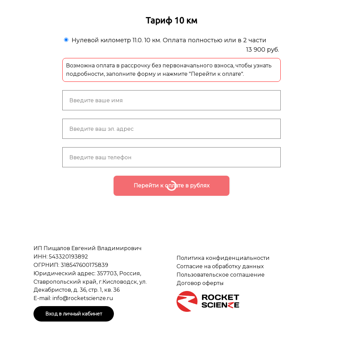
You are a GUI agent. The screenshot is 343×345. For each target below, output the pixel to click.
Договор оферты (200, 283)
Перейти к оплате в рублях (171, 185)
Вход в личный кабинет (73, 314)
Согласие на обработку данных (220, 266)
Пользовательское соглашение (221, 275)
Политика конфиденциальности (223, 258)
